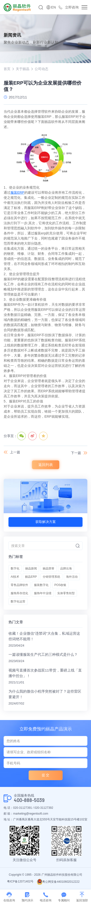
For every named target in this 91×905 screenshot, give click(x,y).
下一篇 (76, 453)
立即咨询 (72, 7)
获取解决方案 (45, 522)
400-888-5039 (29, 800)
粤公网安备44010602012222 (58, 881)
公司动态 (41, 69)
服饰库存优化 (19, 593)
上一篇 (15, 452)
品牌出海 (66, 568)
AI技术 (15, 576)
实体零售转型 (66, 593)
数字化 (15, 568)
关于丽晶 (22, 69)
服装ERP (17, 192)
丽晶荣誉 (48, 568)
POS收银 (60, 585)
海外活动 (72, 576)
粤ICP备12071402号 (20, 881)
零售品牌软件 (19, 585)
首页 (7, 69)
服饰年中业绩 (42, 593)
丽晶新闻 (31, 568)
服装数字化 (41, 585)
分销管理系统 (51, 576)
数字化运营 (18, 601)
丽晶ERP (31, 576)
